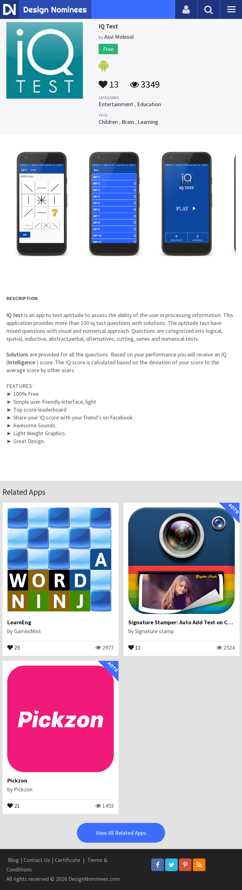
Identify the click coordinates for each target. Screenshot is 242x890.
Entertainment (116, 104)
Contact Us (37, 860)
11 (134, 647)
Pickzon (17, 780)
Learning (148, 121)
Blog (13, 860)
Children (108, 121)
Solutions (17, 354)
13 (109, 81)
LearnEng (19, 622)
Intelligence (22, 362)
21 (13, 805)
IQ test (14, 315)
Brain (128, 121)
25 (13, 647)
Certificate (67, 860)
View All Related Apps (121, 832)
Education (149, 104)
